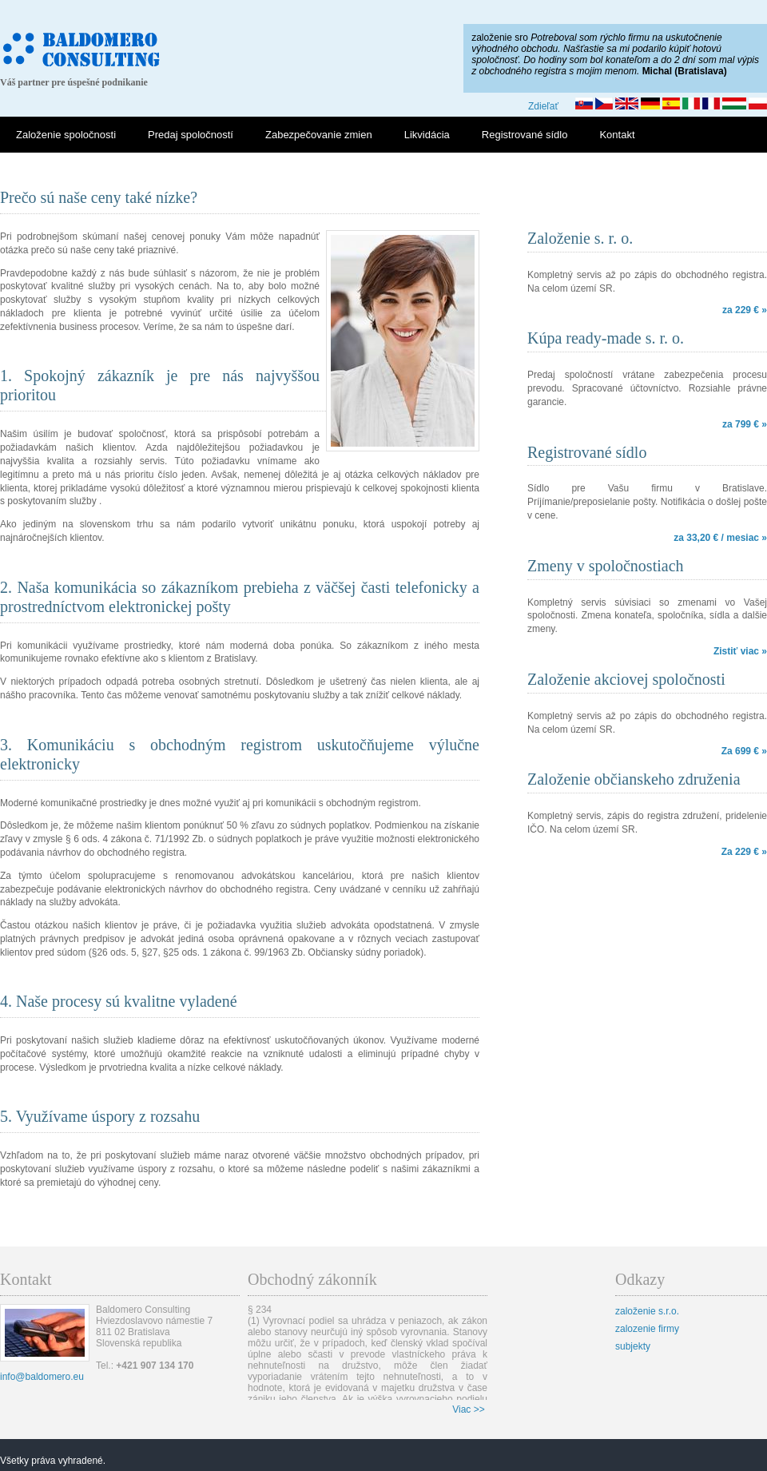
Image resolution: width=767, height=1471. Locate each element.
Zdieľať (543, 106)
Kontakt (616, 135)
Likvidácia (427, 135)
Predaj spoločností (190, 135)
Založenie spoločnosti (66, 135)
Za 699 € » (744, 751)
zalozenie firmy (647, 1328)
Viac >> (468, 1409)
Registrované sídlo (525, 135)
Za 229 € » (744, 851)
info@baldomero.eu (42, 1376)
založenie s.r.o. (647, 1311)
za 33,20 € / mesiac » (720, 537)
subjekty (632, 1346)
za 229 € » (744, 310)
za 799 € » (744, 424)
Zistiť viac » (740, 651)
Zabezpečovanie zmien (318, 135)
